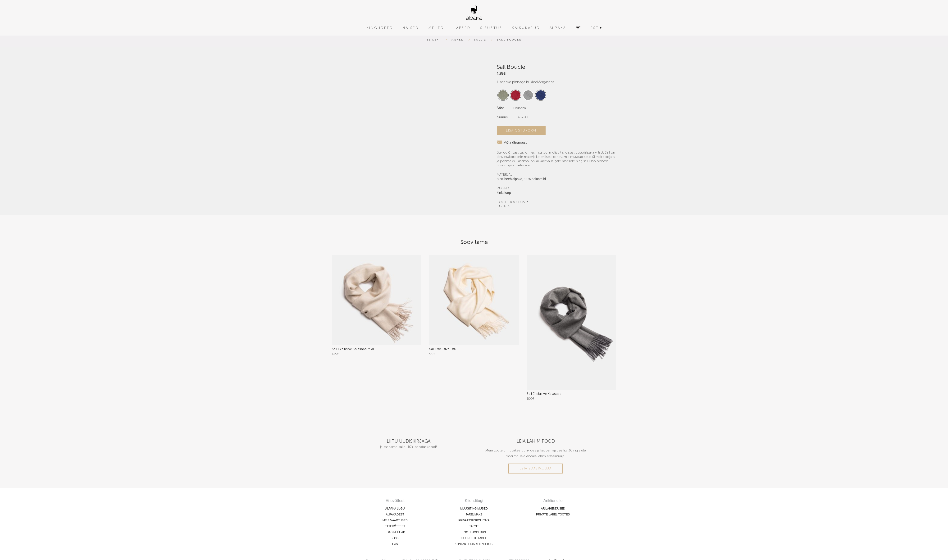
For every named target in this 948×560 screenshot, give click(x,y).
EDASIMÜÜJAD (395, 532)
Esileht (434, 39)
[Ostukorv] (578, 28)
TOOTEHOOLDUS (511, 202)
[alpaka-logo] (474, 13)
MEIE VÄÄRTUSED (395, 520)
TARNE (502, 206)
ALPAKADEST (395, 514)
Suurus (502, 117)
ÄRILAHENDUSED (553, 508)
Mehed (457, 39)
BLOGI (395, 538)
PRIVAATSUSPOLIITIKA (474, 520)
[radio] (503, 95)
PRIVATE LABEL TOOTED (553, 514)
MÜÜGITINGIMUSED (474, 508)
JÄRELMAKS (473, 514)
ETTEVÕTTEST (395, 526)
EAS (395, 544)
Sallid (480, 39)
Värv (500, 108)
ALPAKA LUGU (395, 508)
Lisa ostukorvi (521, 130)
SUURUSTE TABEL (474, 538)
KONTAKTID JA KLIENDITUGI (474, 544)
